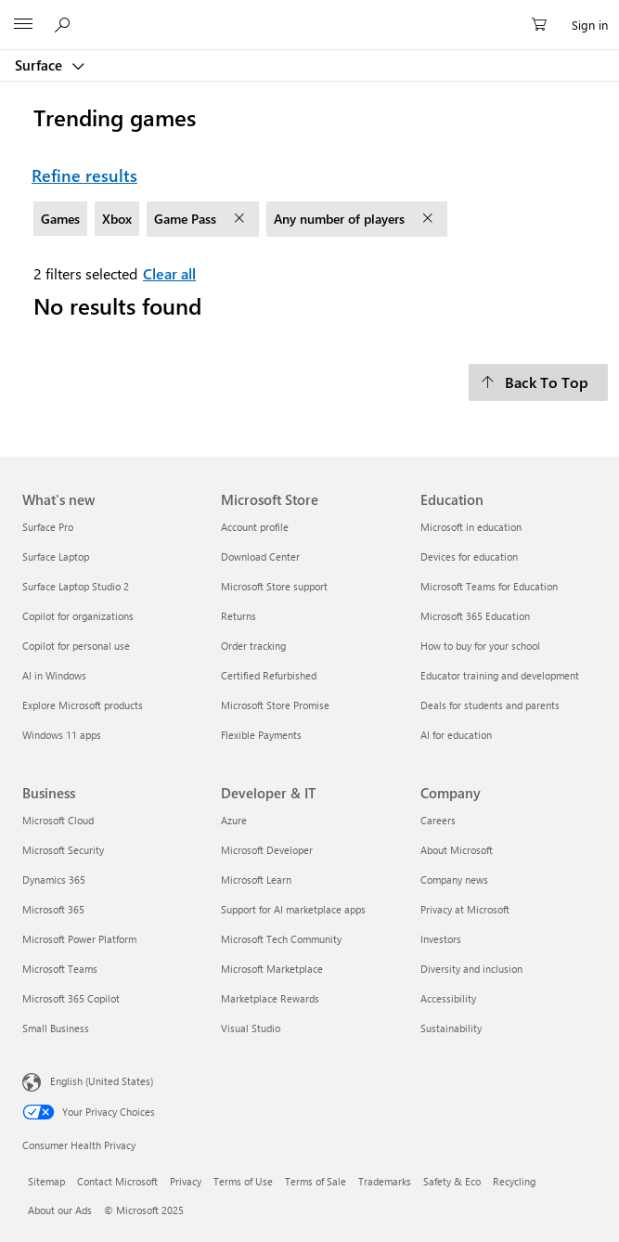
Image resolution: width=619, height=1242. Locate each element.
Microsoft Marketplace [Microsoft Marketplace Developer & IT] (272, 969)
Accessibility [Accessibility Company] (448, 998)
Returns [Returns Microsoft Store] (238, 616)
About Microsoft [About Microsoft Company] (456, 850)
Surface (40, 65)
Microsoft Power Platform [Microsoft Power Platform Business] (79, 939)
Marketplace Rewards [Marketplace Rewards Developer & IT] (270, 998)
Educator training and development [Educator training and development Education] (499, 675)
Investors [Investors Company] (440, 939)
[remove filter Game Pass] (241, 219)
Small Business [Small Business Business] (55, 1028)
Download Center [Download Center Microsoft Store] (260, 556)
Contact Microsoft (117, 1181)
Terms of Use (243, 1181)
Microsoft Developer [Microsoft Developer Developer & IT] (267, 850)
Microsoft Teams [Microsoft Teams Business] (59, 969)
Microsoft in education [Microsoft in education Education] (471, 527)
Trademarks (384, 1181)
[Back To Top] (538, 382)
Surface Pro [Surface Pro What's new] (47, 527)
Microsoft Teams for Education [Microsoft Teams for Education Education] (489, 586)
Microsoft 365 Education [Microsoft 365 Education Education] (475, 616)
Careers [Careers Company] (438, 820)
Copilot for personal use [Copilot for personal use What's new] (76, 646)
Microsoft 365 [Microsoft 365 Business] (53, 909)
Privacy (185, 1181)
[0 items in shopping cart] (544, 25)
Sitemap (46, 1181)
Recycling (514, 1181)
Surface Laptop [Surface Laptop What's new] (55, 556)
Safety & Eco (452, 1181)
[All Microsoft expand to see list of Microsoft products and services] (23, 25)
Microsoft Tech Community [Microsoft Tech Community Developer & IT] (281, 939)
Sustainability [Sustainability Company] (451, 1028)
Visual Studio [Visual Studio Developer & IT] (250, 1028)
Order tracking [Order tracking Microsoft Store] (253, 646)
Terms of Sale (315, 1181)
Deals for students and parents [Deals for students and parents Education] (490, 705)
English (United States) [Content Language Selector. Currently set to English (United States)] (101, 1080)
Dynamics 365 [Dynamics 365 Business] (53, 879)
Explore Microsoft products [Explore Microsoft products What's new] (82, 705)
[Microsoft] (309, 14)
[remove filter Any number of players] (429, 219)
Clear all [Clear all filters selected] (169, 273)
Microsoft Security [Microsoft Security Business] (63, 850)
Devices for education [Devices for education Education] (469, 556)
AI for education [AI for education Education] (456, 735)
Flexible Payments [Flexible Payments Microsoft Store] (261, 735)
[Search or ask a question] (65, 24)
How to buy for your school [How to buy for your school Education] (480, 646)
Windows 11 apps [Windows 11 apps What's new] (61, 735)
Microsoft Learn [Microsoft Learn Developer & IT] (256, 879)
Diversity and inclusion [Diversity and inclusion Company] (471, 969)
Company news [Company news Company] (454, 879)
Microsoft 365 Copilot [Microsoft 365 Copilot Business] (71, 998)
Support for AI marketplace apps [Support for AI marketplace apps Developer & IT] (293, 909)
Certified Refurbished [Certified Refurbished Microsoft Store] (268, 675)
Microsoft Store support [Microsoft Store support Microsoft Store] (274, 586)
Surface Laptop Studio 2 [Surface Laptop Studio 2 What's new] (75, 586)
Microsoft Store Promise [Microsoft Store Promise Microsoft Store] (275, 705)
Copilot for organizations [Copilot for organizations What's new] (78, 616)
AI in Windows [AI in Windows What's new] (54, 675)
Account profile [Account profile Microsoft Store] (255, 527)
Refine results (84, 175)
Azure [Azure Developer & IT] (234, 820)
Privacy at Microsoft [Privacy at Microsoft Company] (464, 909)
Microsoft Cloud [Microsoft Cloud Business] (58, 820)
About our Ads (60, 1210)
